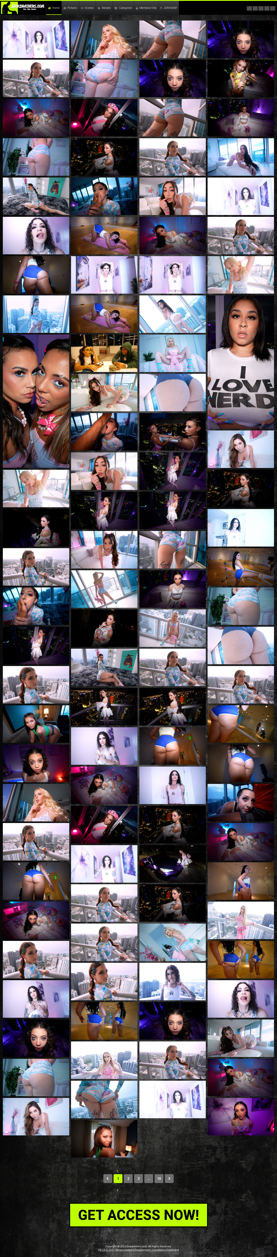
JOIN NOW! (168, 8)
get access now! (138, 1215)
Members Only (146, 8)
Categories (123, 8)
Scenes (87, 8)
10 (159, 1178)
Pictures (70, 8)
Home (54, 8)
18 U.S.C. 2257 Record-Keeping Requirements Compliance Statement (138, 1250)
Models (104, 8)
